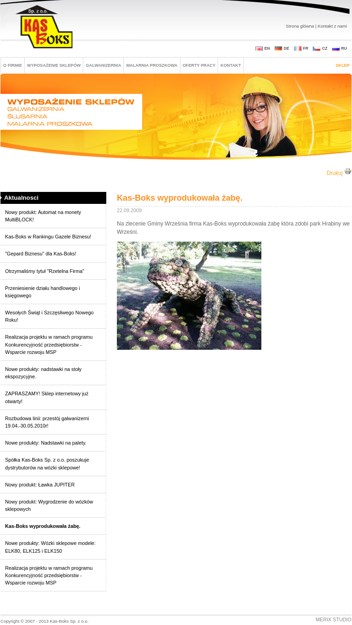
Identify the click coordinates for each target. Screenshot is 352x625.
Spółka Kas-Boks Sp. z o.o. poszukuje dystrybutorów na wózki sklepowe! (47, 463)
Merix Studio (334, 619)
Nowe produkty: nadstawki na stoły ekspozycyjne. (43, 372)
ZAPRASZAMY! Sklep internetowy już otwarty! (46, 397)
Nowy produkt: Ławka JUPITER (40, 484)
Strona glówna (300, 26)
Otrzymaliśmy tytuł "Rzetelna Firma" (44, 271)
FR (306, 48)
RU (344, 48)
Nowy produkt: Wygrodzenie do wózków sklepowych (49, 505)
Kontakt (230, 65)
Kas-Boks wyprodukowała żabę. (43, 526)
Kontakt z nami (332, 26)
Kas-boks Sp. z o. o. (45, 28)
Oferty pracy (199, 65)
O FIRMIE (12, 65)
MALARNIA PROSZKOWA (151, 65)
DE (286, 48)
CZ (325, 48)
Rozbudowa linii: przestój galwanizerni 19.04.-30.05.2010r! (47, 422)
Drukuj (339, 173)
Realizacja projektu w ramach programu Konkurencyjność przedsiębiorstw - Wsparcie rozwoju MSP (48, 344)
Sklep (342, 65)
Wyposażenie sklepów (54, 65)
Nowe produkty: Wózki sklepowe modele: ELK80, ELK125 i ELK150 (50, 546)
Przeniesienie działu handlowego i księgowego (42, 291)
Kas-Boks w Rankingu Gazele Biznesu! (48, 236)
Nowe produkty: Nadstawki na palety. (46, 443)
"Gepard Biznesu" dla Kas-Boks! (40, 253)
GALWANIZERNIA (103, 65)
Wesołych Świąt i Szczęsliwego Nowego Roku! (49, 316)
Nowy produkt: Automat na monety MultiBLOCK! (43, 215)
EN (267, 48)
